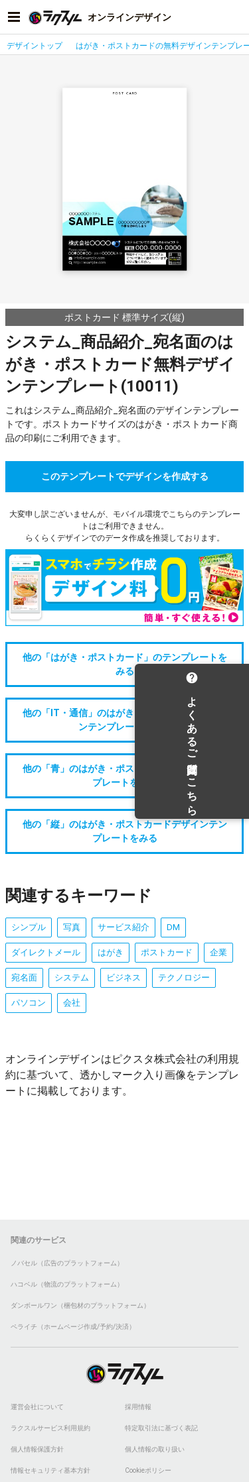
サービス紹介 (123, 927)
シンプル (28, 927)
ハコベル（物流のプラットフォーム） (67, 1284)
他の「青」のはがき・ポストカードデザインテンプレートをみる (125, 775)
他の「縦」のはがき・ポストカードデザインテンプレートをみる (125, 831)
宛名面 (24, 977)
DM (173, 927)
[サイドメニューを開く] (14, 17)
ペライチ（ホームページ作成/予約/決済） (73, 1326)
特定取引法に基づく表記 (161, 1428)
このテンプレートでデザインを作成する (124, 476)
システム (71, 977)
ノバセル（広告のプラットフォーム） (67, 1263)
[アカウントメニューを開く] (235, 17)
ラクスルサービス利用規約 (50, 1428)
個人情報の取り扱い (155, 1449)
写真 (71, 927)
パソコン (28, 1003)
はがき (111, 952)
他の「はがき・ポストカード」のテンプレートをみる (125, 664)
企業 (218, 952)
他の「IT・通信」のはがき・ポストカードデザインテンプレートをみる (125, 720)
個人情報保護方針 (37, 1449)
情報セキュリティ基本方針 (50, 1470)
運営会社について (37, 1406)
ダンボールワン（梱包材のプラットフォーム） (80, 1305)
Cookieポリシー (148, 1470)
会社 (71, 1003)
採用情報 (138, 1406)
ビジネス (123, 977)
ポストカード (167, 952)
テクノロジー (184, 977)
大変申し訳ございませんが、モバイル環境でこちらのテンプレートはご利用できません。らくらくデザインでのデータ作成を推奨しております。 (124, 526)
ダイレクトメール (45, 952)
